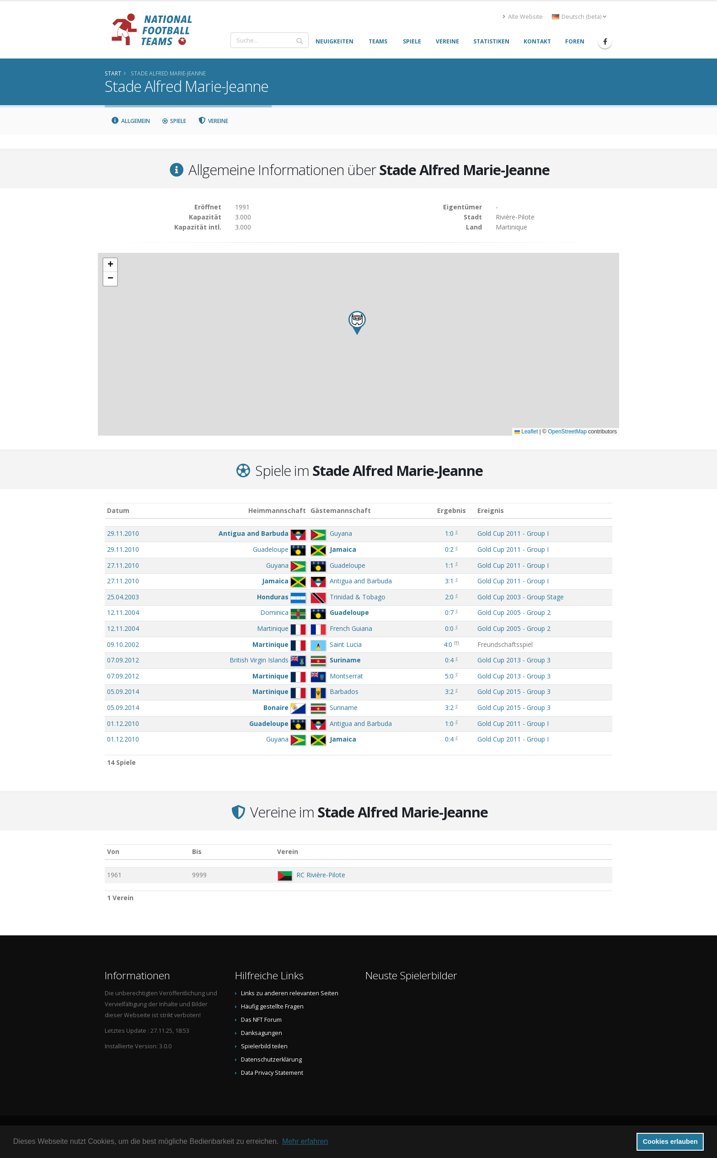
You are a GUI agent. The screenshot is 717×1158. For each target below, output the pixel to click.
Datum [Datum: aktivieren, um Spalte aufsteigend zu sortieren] (118, 510)
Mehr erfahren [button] (305, 1141)
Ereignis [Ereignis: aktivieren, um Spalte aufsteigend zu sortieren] (490, 510)
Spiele (174, 121)
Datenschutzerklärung (271, 1059)
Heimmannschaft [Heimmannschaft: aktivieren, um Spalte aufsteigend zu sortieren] (277, 510)
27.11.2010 (123, 565)
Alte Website (523, 17)
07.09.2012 (123, 660)
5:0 (449, 676)
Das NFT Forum (261, 1020)
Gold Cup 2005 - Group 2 (514, 612)
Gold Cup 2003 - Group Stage (520, 596)
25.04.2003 (123, 596)
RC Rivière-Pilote (320, 874)
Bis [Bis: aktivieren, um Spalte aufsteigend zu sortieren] (197, 851)
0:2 (449, 549)
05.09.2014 (123, 691)
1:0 (449, 533)
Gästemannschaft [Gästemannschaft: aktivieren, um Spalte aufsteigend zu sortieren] (340, 510)
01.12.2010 (123, 723)
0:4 (449, 660)
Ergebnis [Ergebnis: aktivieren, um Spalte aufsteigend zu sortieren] (451, 510)
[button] (357, 323)
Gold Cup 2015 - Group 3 (514, 691)
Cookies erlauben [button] (670, 1141)
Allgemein (130, 121)
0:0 (449, 628)
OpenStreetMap (567, 431)
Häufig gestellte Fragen (272, 1006)
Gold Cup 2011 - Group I (513, 533)
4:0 (448, 644)
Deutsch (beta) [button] (579, 17)
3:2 (449, 691)
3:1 (449, 580)
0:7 (449, 612)
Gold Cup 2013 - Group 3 (514, 660)
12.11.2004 (123, 612)
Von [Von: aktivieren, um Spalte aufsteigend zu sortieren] (113, 851)
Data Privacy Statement (272, 1073)
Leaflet (526, 431)
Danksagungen (261, 1033)
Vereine (213, 121)
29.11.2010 (123, 533)
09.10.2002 (123, 644)
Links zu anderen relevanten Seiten (289, 993)
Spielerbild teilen (264, 1046)
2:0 (449, 596)
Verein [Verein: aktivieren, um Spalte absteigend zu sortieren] (287, 851)
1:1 (449, 565)
